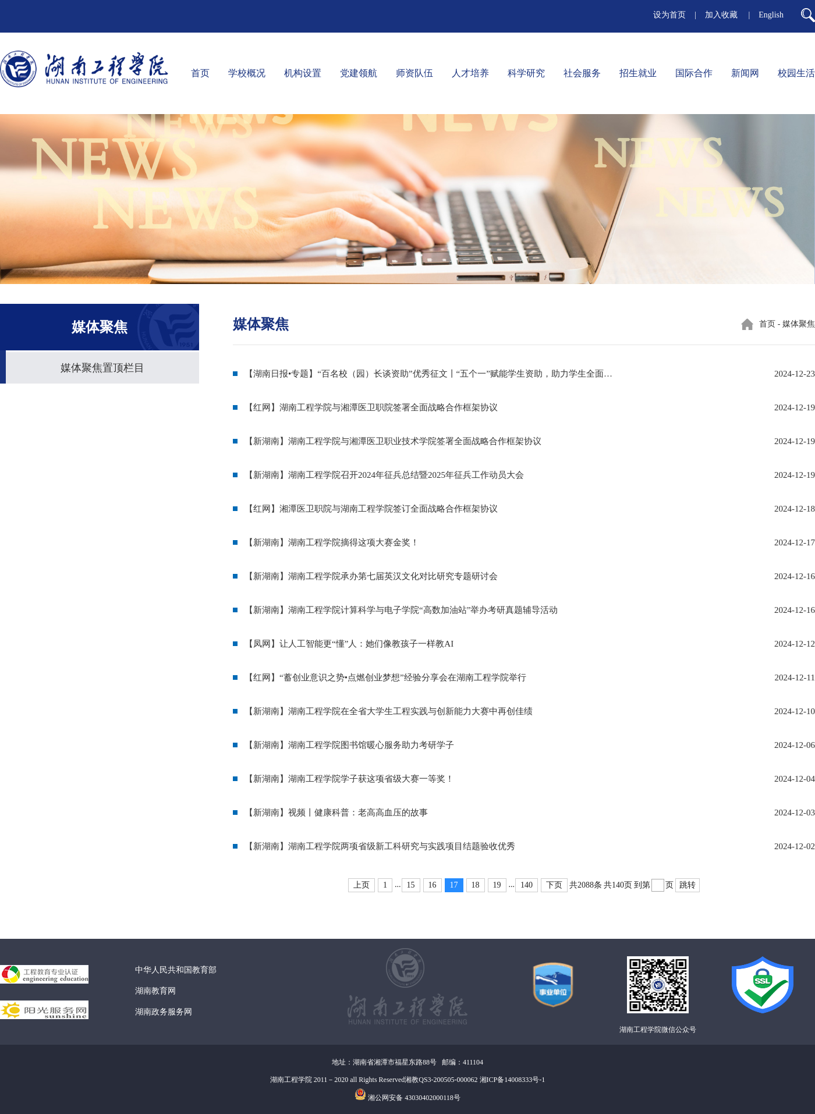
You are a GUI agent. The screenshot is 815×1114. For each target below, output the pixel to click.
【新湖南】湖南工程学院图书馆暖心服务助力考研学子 (349, 745)
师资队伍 (414, 73)
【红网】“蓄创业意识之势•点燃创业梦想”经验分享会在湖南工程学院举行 (385, 677)
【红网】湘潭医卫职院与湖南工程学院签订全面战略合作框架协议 (371, 508)
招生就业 (638, 73)
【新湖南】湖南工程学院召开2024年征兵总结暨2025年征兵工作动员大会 (384, 475)
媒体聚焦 (798, 324)
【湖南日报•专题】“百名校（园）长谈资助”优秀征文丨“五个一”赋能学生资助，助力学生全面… (428, 373)
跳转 (687, 885)
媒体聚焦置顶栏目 (102, 368)
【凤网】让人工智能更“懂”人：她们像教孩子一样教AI (349, 643)
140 (526, 885)
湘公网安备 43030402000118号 (414, 1098)
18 (476, 885)
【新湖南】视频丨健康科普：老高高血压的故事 (336, 812)
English (771, 14)
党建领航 (358, 73)
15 (411, 885)
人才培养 (470, 73)
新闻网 (745, 73)
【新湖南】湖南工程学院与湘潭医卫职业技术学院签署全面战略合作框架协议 (393, 441)
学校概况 (246, 73)
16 (432, 885)
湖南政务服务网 (163, 1011)
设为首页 (669, 14)
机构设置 (302, 73)
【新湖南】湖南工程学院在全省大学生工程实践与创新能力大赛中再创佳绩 (389, 711)
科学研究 (526, 73)
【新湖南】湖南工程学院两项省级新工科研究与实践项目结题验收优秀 (380, 846)
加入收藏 (722, 14)
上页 (361, 885)
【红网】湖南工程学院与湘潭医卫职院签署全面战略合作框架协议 (371, 407)
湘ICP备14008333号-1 (512, 1080)
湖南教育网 (155, 991)
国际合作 (694, 73)
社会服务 (582, 73)
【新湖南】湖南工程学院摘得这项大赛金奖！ (332, 542)
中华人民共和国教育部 (176, 970)
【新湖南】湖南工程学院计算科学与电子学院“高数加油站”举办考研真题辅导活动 (401, 610)
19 (497, 885)
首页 (200, 73)
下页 (554, 885)
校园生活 (796, 73)
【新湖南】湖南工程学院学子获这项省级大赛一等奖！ (349, 778)
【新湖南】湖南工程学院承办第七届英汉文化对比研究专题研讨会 (371, 576)
